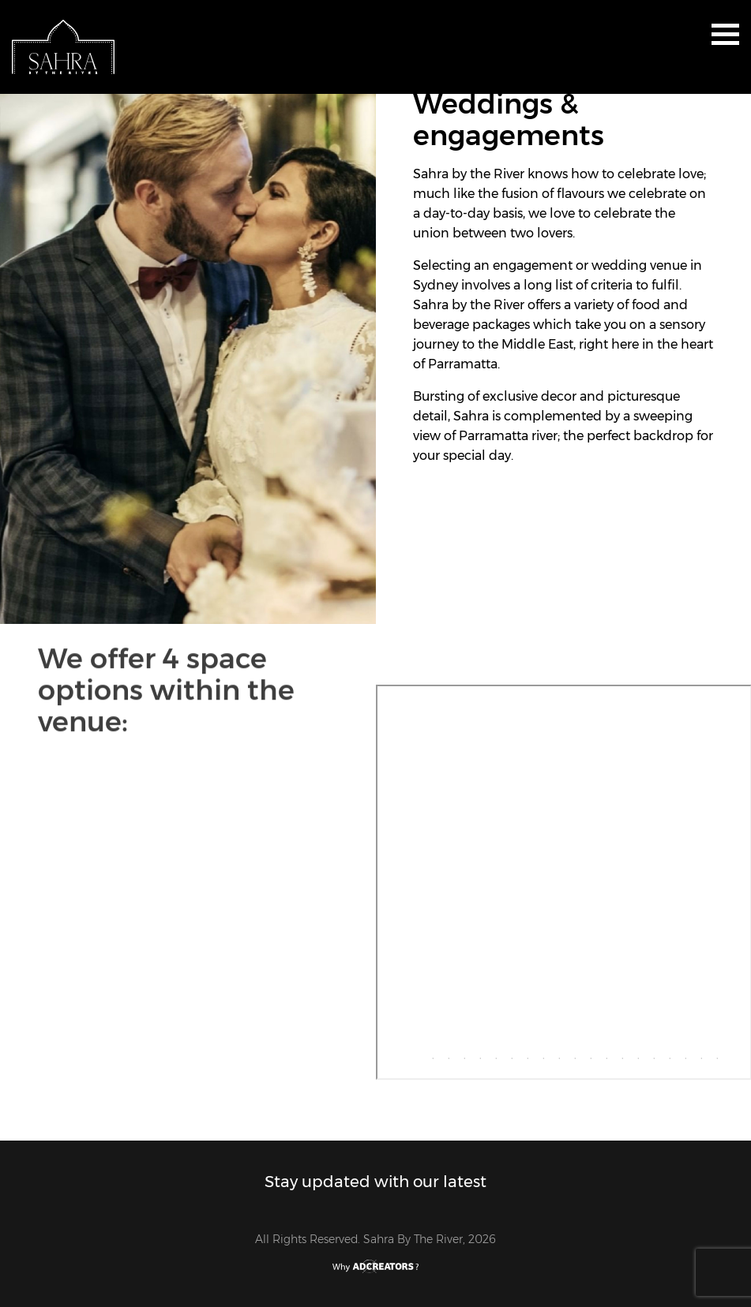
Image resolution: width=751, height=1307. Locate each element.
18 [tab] (681, 1055)
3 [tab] (445, 1055)
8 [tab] (524, 1055)
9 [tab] (539, 1055)
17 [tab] (666, 1055)
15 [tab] (634, 1055)
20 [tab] (713, 1055)
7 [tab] (508, 1055)
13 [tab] (602, 1055)
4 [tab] (460, 1055)
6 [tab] (492, 1055)
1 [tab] (413, 1055)
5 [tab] (476, 1055)
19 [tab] (697, 1055)
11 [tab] (571, 1055)
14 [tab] (618, 1055)
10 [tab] (555, 1055)
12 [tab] (587, 1055)
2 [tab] (429, 1055)
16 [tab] (650, 1055)
